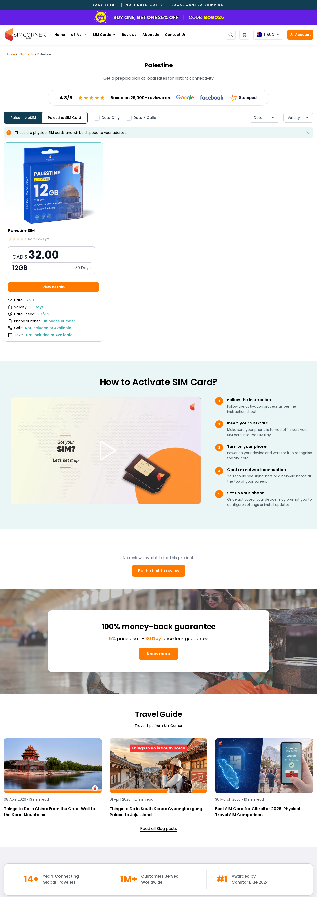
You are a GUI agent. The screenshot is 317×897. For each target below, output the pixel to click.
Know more (158, 654)
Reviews (129, 34)
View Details (53, 287)
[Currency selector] (268, 35)
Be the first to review (158, 570)
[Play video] (106, 450)
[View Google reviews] (185, 97)
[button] (51, 260)
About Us (150, 34)
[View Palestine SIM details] (53, 242)
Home (59, 34)
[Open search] (231, 35)
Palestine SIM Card (64, 117)
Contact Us (175, 34)
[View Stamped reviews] (243, 97)
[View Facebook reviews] (212, 97)
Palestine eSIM (23, 117)
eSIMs (79, 34)
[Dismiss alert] (308, 132)
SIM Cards (104, 34)
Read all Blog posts (158, 828)
